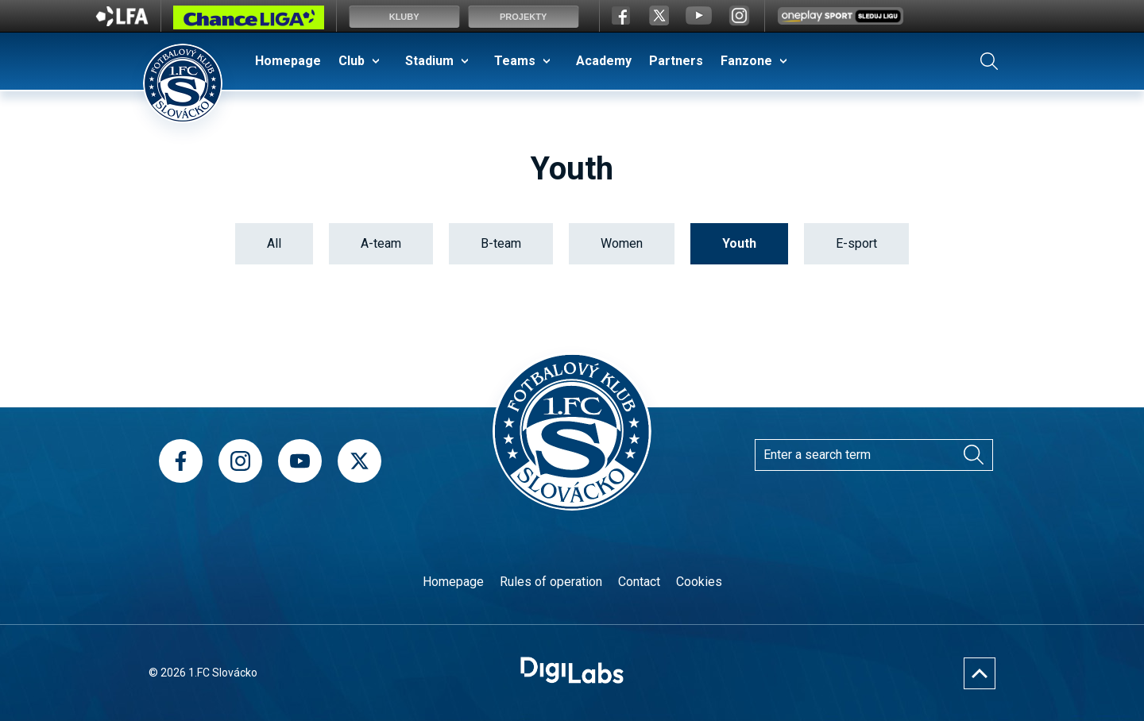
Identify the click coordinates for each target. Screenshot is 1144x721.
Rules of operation (551, 581)
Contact (639, 581)
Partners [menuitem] (676, 60)
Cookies (699, 581)
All (274, 243)
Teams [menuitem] (514, 60)
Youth (739, 243)
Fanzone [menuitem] (746, 60)
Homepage (453, 581)
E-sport (856, 243)
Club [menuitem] (351, 60)
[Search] (973, 455)
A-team (381, 243)
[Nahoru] (979, 673)
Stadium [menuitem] (429, 60)
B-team (501, 243)
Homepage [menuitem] (288, 60)
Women (622, 243)
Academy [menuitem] (604, 60)
